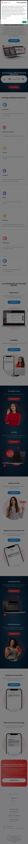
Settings (24, 18)
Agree (24, 22)
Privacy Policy (8, 16)
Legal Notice (4, 18)
